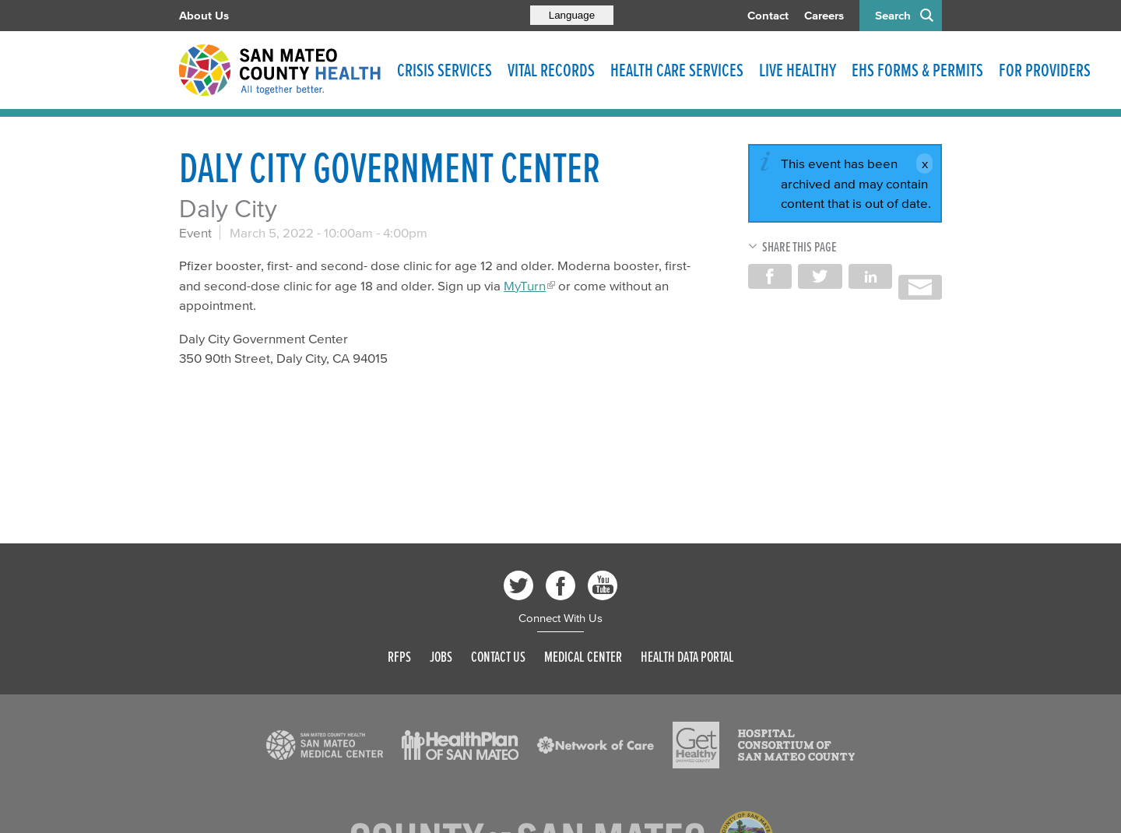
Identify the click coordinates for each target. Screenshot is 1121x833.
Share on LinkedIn (870, 276)
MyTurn (525, 285)
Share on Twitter (820, 276)
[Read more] (324, 745)
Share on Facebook (770, 276)
